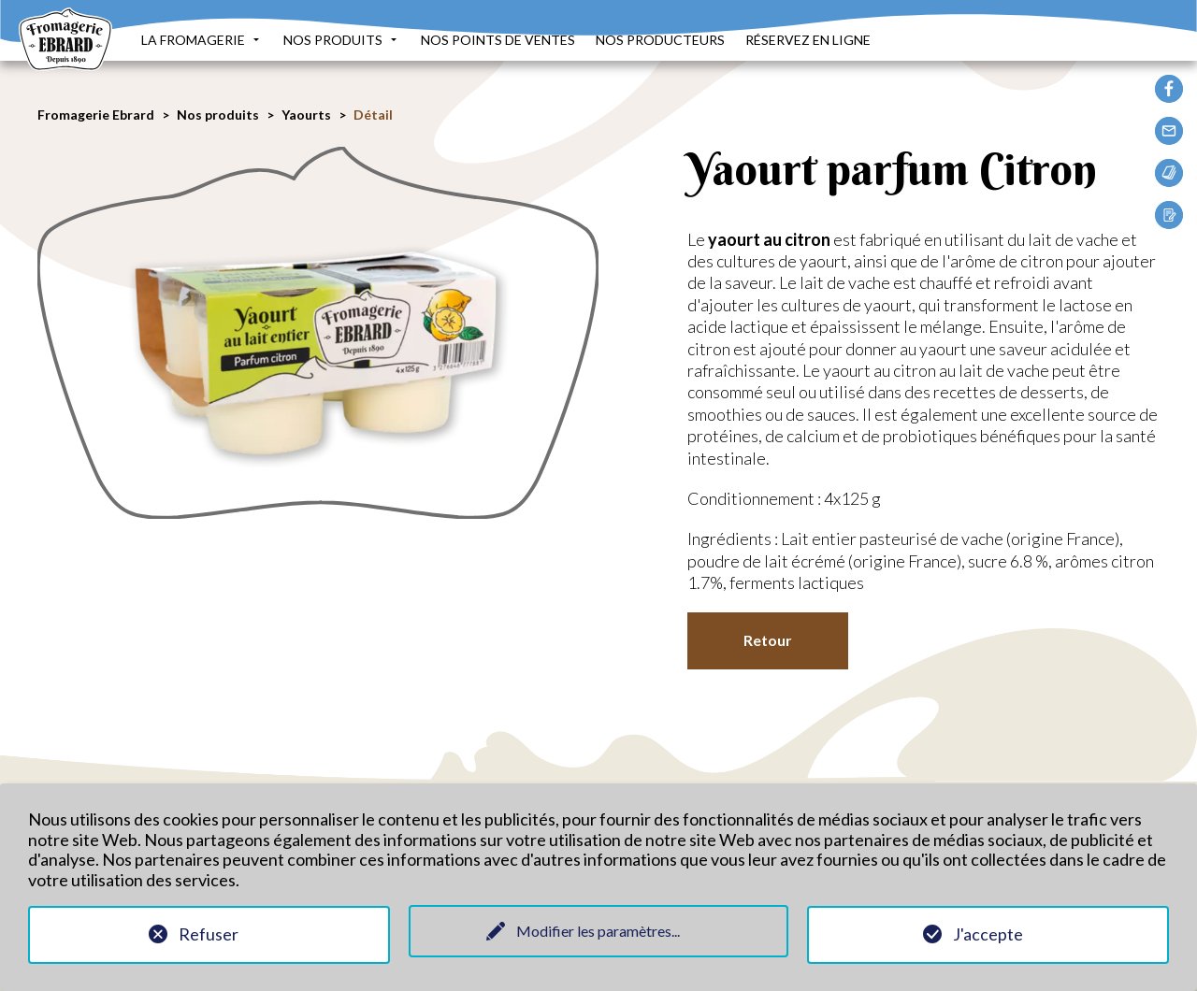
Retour (767, 640)
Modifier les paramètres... (598, 931)
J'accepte (988, 934)
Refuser (208, 934)
